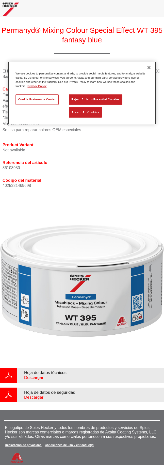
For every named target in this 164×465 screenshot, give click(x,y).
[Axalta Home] (10, 11)
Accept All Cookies (85, 112)
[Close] (149, 67)
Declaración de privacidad (23, 445)
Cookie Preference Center (37, 99)
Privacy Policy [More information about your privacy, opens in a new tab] (37, 86)
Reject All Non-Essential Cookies (95, 99)
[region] (82, 93)
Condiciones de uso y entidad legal (69, 445)
